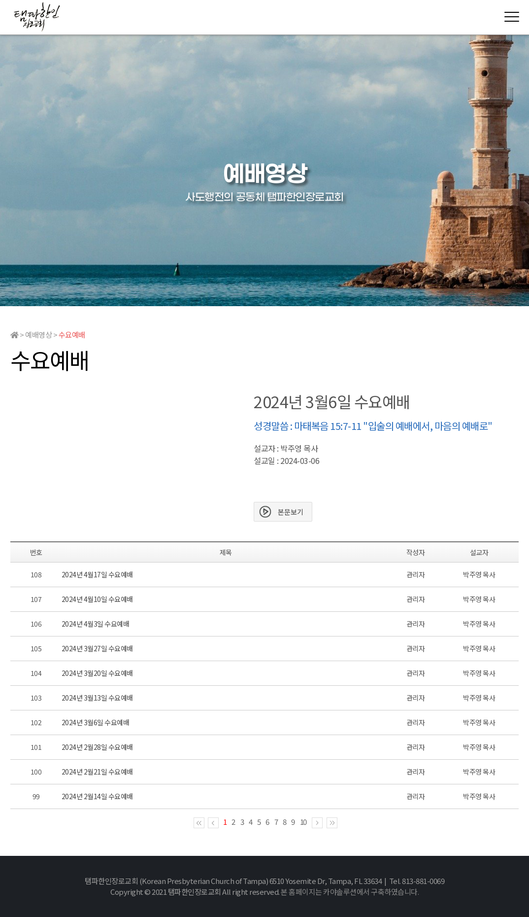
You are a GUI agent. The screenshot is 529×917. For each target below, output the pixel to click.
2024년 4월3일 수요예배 (96, 624)
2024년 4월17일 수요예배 (97, 574)
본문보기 (290, 512)
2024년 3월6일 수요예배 (96, 722)
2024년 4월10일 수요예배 (97, 599)
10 (303, 821)
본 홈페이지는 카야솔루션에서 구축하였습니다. (350, 891)
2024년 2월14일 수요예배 (97, 796)
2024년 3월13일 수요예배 (97, 698)
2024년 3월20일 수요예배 (97, 673)
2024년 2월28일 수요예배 (97, 747)
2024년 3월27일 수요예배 (97, 648)
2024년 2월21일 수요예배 (97, 771)
